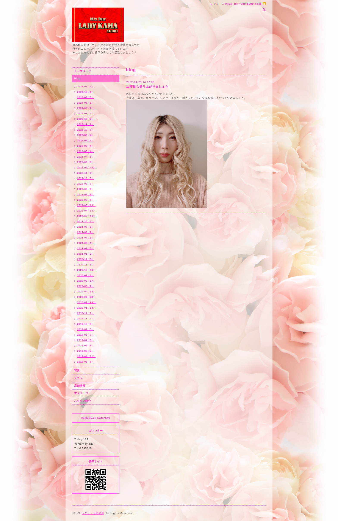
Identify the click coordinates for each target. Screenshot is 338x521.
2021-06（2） (85, 232)
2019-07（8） (85, 340)
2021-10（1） (85, 221)
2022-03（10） (86, 216)
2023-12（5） (85, 119)
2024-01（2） (85, 113)
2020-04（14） (86, 291)
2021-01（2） (85, 254)
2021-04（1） (85, 237)
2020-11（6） (85, 264)
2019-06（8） (85, 345)
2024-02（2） (85, 108)
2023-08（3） (85, 140)
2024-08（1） (85, 102)
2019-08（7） (85, 334)
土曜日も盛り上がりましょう (147, 86)
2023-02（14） (86, 167)
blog (77, 78)
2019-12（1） (85, 313)
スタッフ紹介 (82, 400)
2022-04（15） (86, 210)
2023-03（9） (85, 162)
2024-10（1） (85, 92)
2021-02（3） (85, 248)
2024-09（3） (85, 97)
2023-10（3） (85, 129)
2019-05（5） (85, 351)
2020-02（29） (86, 302)
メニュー (79, 378)
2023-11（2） (85, 124)
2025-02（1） (85, 86)
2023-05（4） (85, 151)
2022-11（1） (85, 173)
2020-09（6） (85, 275)
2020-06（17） (86, 280)
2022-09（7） (85, 183)
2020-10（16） (86, 270)
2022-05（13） (86, 205)
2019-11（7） (85, 318)
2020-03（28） (86, 297)
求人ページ (81, 393)
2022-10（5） (85, 178)
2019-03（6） (85, 361)
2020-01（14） (86, 307)
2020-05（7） (85, 286)
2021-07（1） (85, 227)
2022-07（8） (85, 194)
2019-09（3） (85, 329)
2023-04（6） (85, 156)
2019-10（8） (85, 324)
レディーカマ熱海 (93, 513)
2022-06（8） (85, 200)
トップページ (82, 71)
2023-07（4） (85, 146)
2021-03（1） (85, 243)
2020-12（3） (85, 259)
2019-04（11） (86, 356)
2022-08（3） (85, 189)
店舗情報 (79, 385)
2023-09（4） (85, 135)
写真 (77, 370)
